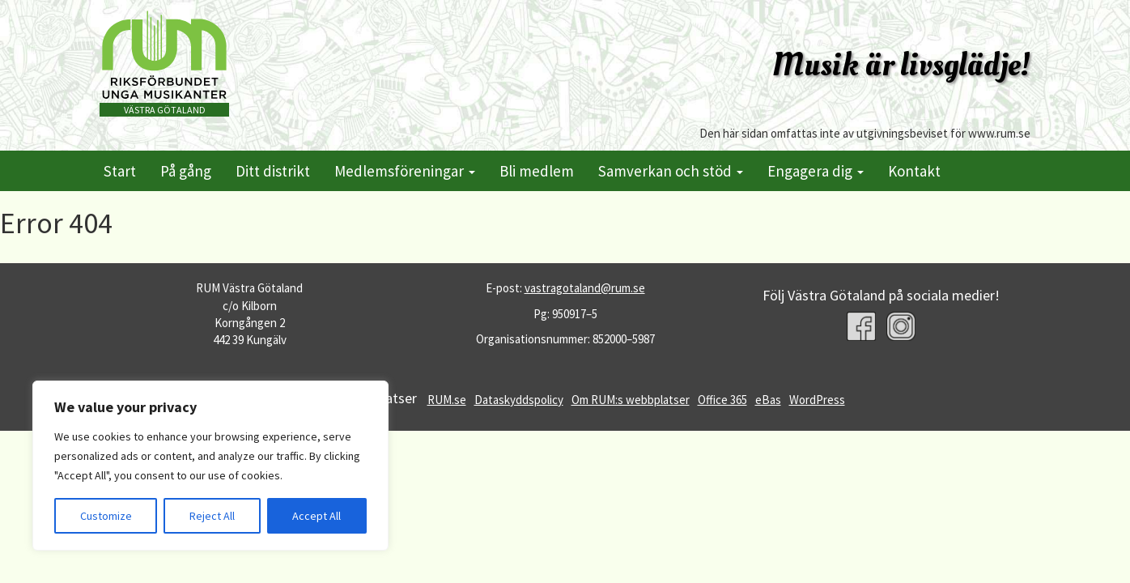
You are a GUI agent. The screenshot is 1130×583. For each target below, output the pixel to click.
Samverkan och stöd (670, 171)
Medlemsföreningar (404, 171)
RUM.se (446, 399)
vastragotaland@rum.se (585, 288)
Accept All (316, 516)
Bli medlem (536, 171)
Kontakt (914, 171)
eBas (768, 399)
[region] (210, 466)
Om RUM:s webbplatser (630, 399)
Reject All (212, 516)
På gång (185, 171)
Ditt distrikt (273, 171)
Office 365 (722, 399)
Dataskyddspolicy (518, 399)
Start (120, 171)
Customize (106, 516)
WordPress (817, 399)
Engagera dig (815, 171)
